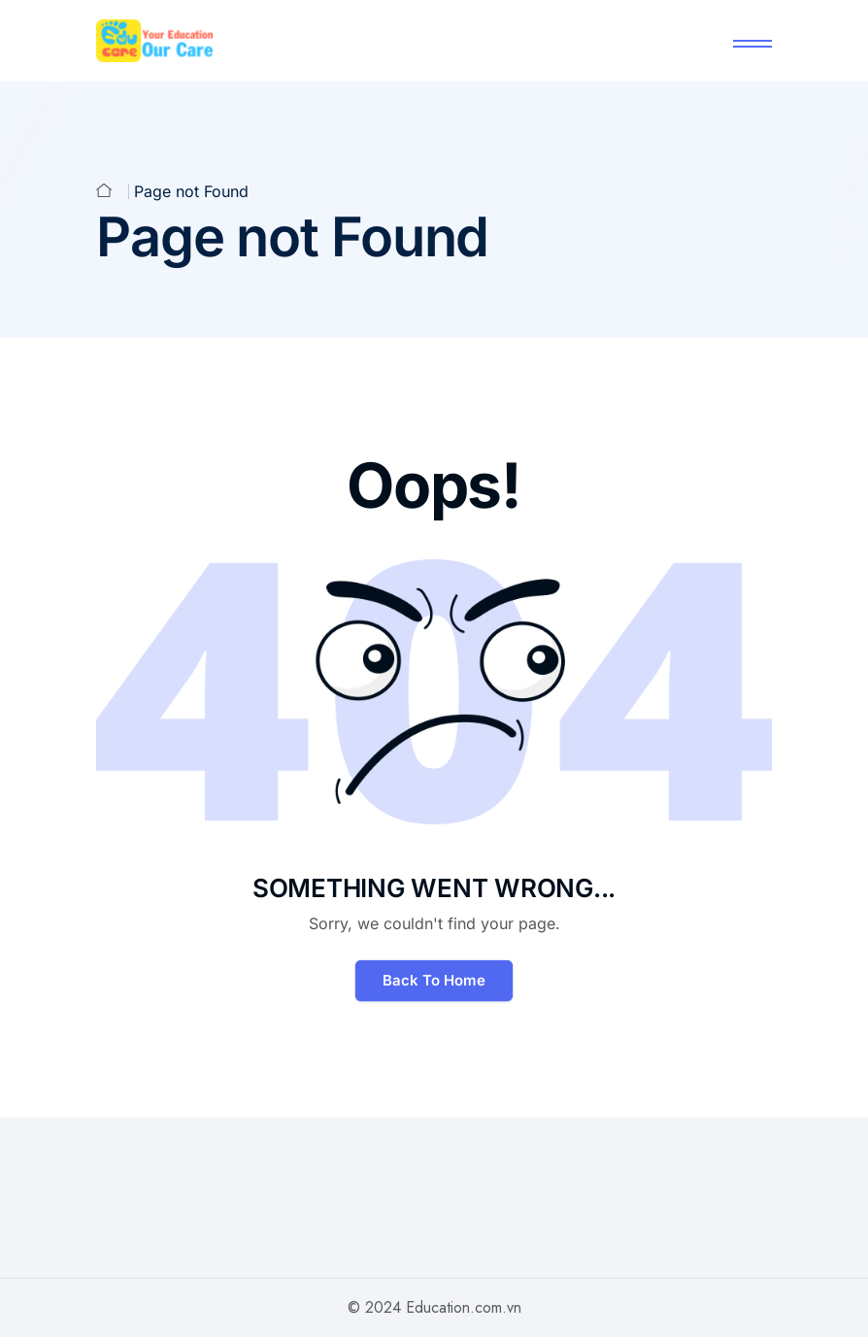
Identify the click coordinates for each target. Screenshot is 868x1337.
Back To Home (434, 980)
